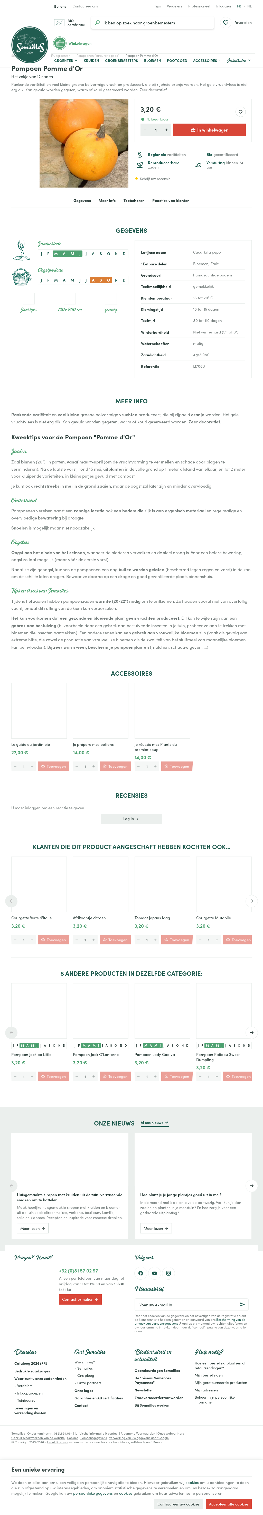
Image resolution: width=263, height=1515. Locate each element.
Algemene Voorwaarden (138, 1433)
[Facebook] (141, 1273)
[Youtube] (154, 1273)
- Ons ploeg (84, 1375)
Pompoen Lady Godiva (155, 1054)
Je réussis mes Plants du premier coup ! (156, 747)
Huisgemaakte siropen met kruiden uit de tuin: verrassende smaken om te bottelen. (69, 1197)
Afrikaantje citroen (89, 917)
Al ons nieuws (152, 1122)
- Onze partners (87, 1382)
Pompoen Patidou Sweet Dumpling (218, 1057)
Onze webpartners (170, 1433)
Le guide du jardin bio (30, 744)
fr (239, 6)
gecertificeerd (222, 154)
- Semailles (83, 1368)
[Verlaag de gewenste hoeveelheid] (145, 130)
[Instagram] (168, 1273)
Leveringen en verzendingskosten (30, 1410)
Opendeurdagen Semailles (157, 1370)
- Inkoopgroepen (28, 1393)
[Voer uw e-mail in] (192, 1304)
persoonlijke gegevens (93, 1493)
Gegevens (82, 200)
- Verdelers (23, 1385)
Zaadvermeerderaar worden (159, 1397)
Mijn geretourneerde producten (221, 1382)
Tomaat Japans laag (152, 917)
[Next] (252, 901)
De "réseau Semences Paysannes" (153, 1380)
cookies (192, 1482)
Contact (81, 1405)
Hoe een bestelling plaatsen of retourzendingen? (220, 1365)
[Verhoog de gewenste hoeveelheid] (166, 130)
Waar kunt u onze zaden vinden (40, 1378)
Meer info (107, 200)
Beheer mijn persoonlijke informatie (215, 1400)
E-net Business (57, 1442)
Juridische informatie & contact (96, 1433)
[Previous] (11, 901)
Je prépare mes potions (93, 744)
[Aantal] (156, 130)
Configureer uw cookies (178, 1504)
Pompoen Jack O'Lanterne (96, 1054)
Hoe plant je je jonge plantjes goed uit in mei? (180, 1194)
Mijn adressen (206, 1390)
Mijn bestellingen (209, 1375)
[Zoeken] (97, 22)
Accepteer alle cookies (229, 1504)
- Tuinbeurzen (25, 1400)
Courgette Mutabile (213, 917)
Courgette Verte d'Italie (31, 917)
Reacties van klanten (171, 200)
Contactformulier (80, 1299)
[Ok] (242, 1304)
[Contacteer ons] (85, 6)
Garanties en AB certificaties (98, 1397)
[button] (207, 60)
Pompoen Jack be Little (31, 1054)
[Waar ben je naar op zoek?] (152, 22)
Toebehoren (134, 200)
